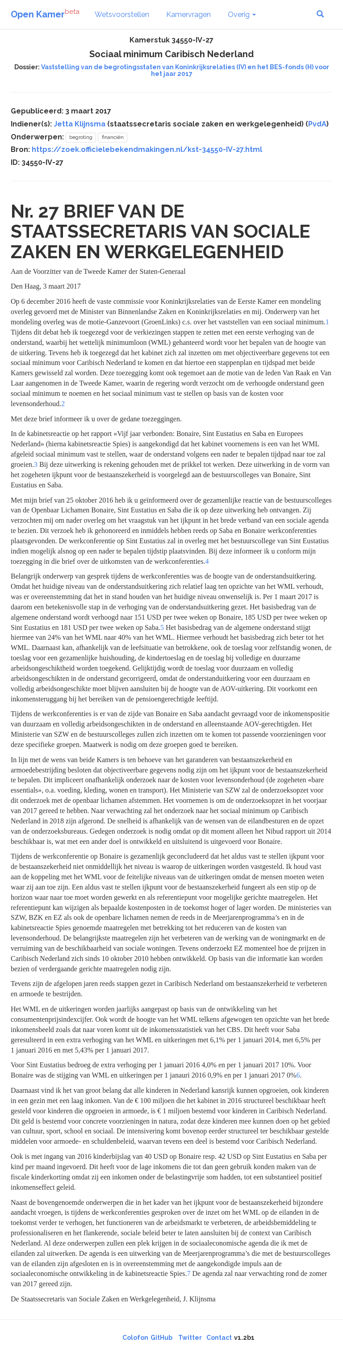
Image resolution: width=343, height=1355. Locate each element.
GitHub (161, 1337)
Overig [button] (242, 14)
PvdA (317, 124)
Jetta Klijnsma (79, 124)
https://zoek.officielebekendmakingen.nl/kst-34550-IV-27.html (147, 149)
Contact (219, 1337)
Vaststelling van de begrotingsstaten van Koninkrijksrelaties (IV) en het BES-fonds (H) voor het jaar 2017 (185, 70)
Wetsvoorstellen (122, 14)
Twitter (190, 1337)
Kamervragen (188, 14)
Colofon (135, 1337)
